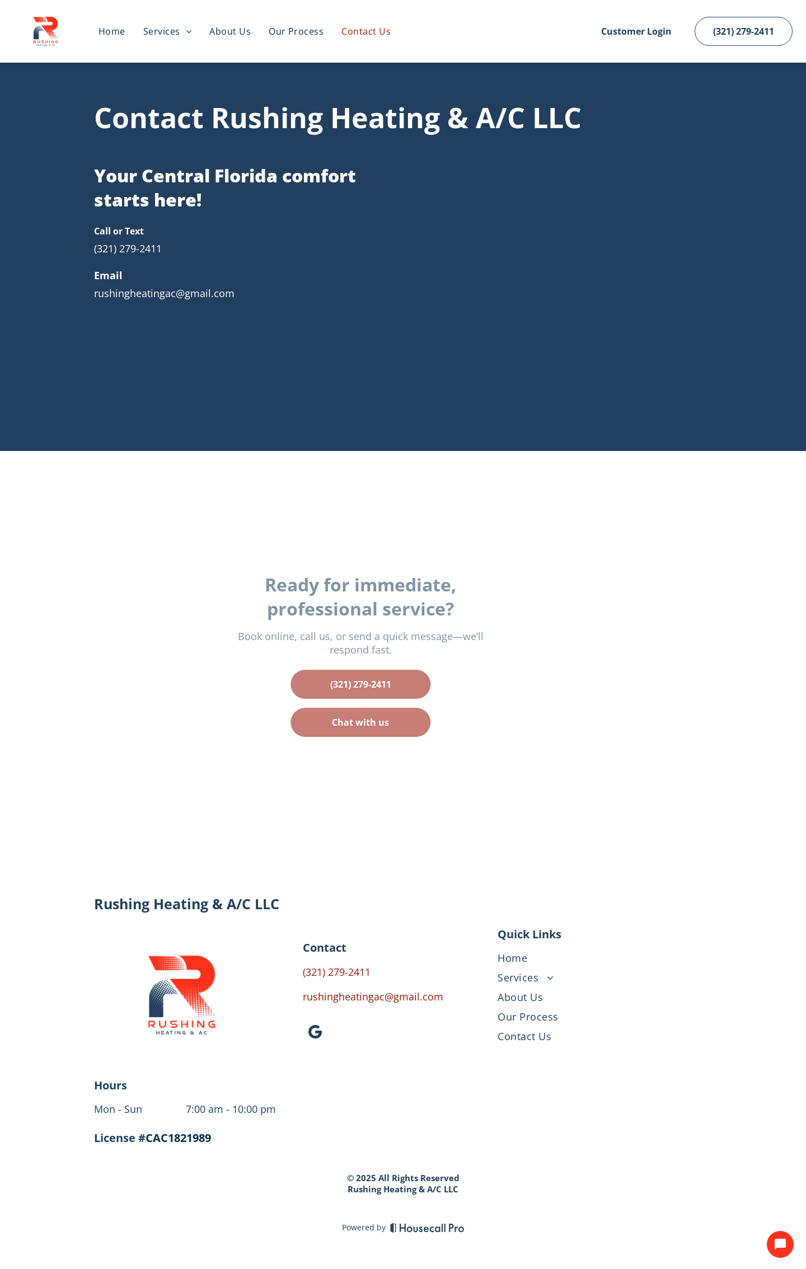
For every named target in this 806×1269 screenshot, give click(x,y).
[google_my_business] (315, 1033)
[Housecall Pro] (427, 1227)
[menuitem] (112, 31)
